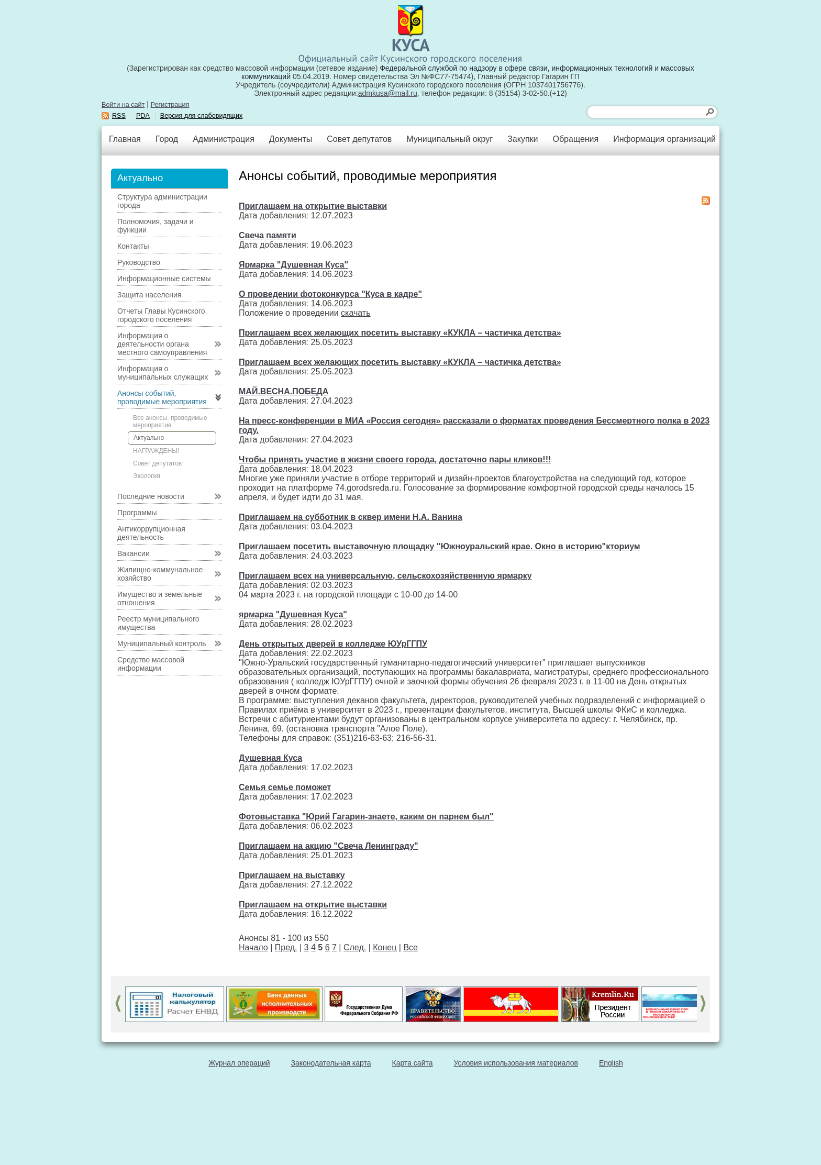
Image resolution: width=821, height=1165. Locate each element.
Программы (137, 512)
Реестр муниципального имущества (158, 623)
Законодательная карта (331, 1063)
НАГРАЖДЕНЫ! (156, 450)
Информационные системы (164, 278)
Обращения (575, 139)
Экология (146, 476)
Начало (253, 947)
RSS (119, 115)
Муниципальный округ (449, 139)
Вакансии (133, 553)
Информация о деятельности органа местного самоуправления (162, 344)
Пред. (286, 947)
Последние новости (150, 496)
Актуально (149, 437)
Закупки (522, 139)
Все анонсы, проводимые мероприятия (170, 421)
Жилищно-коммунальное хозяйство (160, 573)
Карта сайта (412, 1063)
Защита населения (149, 295)
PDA (143, 115)
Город (167, 139)
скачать (355, 312)
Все (410, 947)
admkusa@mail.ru (387, 93)
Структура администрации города (162, 201)
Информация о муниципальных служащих (162, 372)
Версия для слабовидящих (201, 115)
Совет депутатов (359, 139)
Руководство (138, 262)
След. (354, 947)
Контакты (133, 246)
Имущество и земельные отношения (159, 598)
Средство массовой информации (150, 664)
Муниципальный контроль (161, 643)
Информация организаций (664, 139)
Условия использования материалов (516, 1063)
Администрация (223, 139)
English (611, 1063)
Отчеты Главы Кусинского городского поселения (161, 315)
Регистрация (170, 104)
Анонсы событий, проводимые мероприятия (162, 397)
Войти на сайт (123, 104)
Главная (125, 139)
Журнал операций (239, 1063)
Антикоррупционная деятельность (151, 533)
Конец (384, 947)
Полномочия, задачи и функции (155, 225)
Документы (290, 139)
